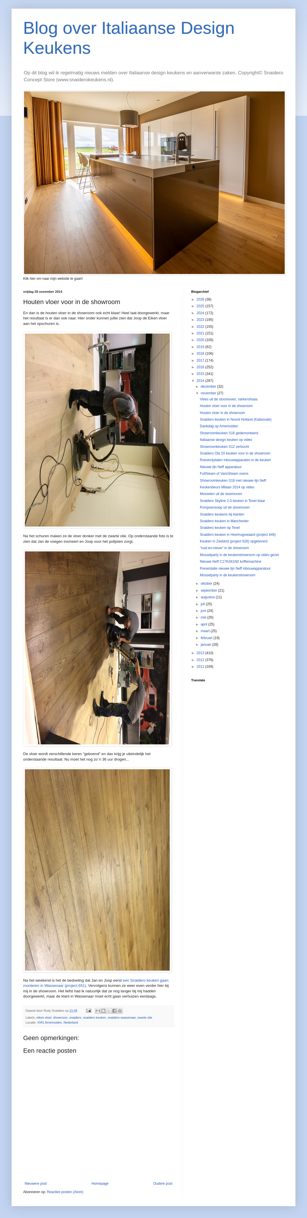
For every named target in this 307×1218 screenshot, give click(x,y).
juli (203, 604)
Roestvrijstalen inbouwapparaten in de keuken (235, 460)
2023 (201, 320)
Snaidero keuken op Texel (220, 528)
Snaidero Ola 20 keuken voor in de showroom (235, 453)
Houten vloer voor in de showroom (226, 406)
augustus (208, 597)
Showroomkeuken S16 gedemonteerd (229, 433)
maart (206, 631)
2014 (201, 381)
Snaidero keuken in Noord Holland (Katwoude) (235, 419)
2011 (201, 667)
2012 (201, 660)
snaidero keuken (94, 1017)
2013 (201, 653)
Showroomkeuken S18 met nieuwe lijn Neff (233, 481)
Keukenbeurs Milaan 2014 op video (227, 487)
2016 (201, 367)
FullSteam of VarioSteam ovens (224, 474)
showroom (60, 1017)
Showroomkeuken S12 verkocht (224, 447)
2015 (201, 374)
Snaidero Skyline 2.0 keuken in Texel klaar (232, 501)
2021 (201, 333)
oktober (207, 584)
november (209, 393)
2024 (201, 313)
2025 (201, 306)
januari (206, 645)
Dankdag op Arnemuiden (219, 426)
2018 (201, 354)
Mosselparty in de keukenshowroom (227, 575)
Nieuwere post (36, 1184)
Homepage (100, 1184)
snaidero (75, 1017)
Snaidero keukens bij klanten (222, 514)
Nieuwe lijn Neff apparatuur (221, 467)
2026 (201, 299)
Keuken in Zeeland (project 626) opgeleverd (233, 541)
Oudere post (162, 1184)
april (204, 624)
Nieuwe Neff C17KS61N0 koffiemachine (230, 562)
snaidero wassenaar (122, 1017)
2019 (201, 347)
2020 (201, 340)
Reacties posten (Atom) (65, 1192)
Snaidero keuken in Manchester (224, 521)
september (209, 590)
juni (204, 611)
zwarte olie (144, 1017)
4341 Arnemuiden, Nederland (57, 1022)
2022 (201, 327)
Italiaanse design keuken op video (226, 440)
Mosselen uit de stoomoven (221, 494)
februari (207, 638)
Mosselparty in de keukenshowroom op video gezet (239, 555)
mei (204, 617)
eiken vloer (44, 1017)
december (209, 386)
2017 (201, 360)
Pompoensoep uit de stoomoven (225, 507)
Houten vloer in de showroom (222, 413)
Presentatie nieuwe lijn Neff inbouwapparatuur (235, 568)
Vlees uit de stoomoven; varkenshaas (228, 399)
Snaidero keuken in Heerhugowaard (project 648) (238, 535)
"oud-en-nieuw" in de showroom (224, 548)
